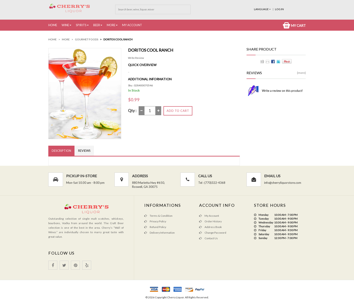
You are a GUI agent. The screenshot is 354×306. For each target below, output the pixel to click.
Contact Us (208, 238)
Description (61, 150)
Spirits (81, 25)
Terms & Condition (158, 215)
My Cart (294, 25)
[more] (301, 73)
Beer (96, 25)
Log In (279, 9)
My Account (132, 25)
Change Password (212, 232)
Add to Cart (178, 111)
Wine (65, 25)
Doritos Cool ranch (118, 39)
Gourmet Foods (86, 39)
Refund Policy (155, 227)
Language (262, 9)
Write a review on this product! (282, 90)
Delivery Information (159, 232)
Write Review (136, 57)
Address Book (210, 227)
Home (52, 25)
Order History (210, 221)
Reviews (84, 150)
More (111, 25)
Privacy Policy (155, 221)
